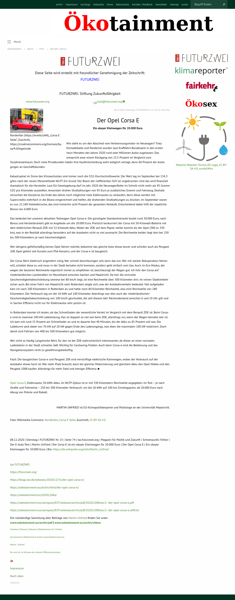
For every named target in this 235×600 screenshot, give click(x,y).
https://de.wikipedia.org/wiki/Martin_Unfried (81, 449)
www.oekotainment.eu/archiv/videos (78, 522)
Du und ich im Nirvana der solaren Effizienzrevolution (35, 552)
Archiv (30, 49)
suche (185, 4)
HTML (42, 49)
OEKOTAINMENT (14, 49)
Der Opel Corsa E (58, 49)
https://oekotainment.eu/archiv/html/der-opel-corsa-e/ (44, 487)
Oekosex (33, 529)
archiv (59, 4)
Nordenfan (51, 420)
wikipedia (98, 4)
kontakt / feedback (142, 4)
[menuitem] (59, 4)
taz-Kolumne (16, 537)
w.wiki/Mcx (206, 168)
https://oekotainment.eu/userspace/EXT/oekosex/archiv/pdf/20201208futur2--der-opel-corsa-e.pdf (72, 502)
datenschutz (122, 4)
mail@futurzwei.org (107, 101)
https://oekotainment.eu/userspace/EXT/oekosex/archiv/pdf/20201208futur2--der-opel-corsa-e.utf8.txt (74, 510)
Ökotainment (44, 529)
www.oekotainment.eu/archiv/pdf (31, 522)
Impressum (17, 568)
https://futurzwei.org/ (23, 472)
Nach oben (17, 576)
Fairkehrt (14, 529)
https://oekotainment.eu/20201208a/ (33, 495)
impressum (71, 4)
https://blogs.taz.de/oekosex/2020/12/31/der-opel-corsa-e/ (47, 479)
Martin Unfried (77, 518)
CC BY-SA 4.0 (98, 420)
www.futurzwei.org (37, 101)
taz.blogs (86, 4)
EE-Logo (212, 165)
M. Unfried (57, 529)
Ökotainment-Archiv (33, 537)
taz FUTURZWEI (20, 464)
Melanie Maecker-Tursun (191, 165)
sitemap (174, 4)
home (110, 4)
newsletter (161, 4)
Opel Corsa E (18, 383)
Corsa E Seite (67, 420)
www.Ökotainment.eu (54, 537)
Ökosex (23, 529)
